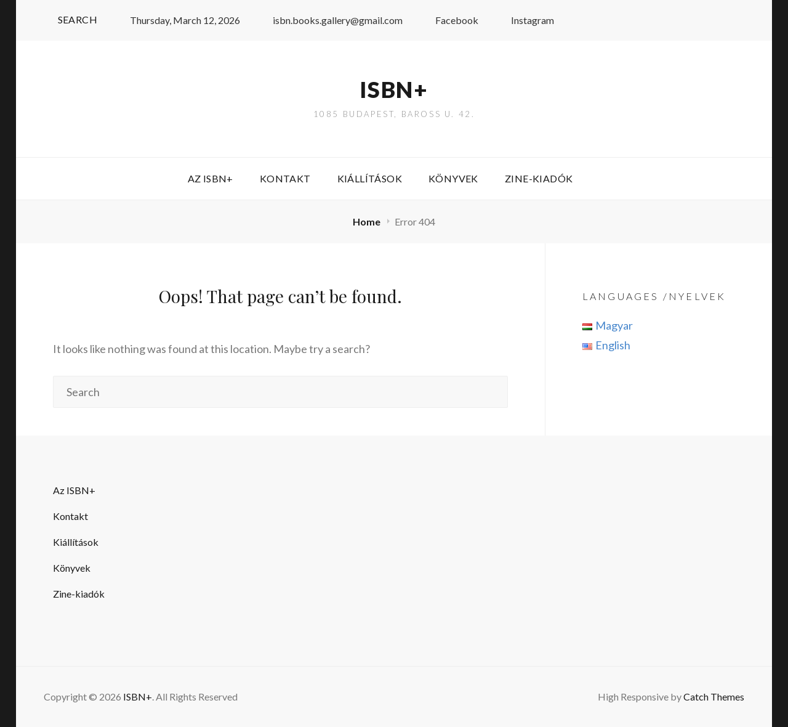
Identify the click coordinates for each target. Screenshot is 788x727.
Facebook (449, 20)
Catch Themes (713, 696)
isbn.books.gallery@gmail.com (331, 20)
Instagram (525, 20)
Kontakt (285, 178)
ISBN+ (394, 89)
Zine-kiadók (539, 178)
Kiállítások (369, 178)
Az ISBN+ (210, 178)
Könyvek (453, 178)
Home (367, 221)
